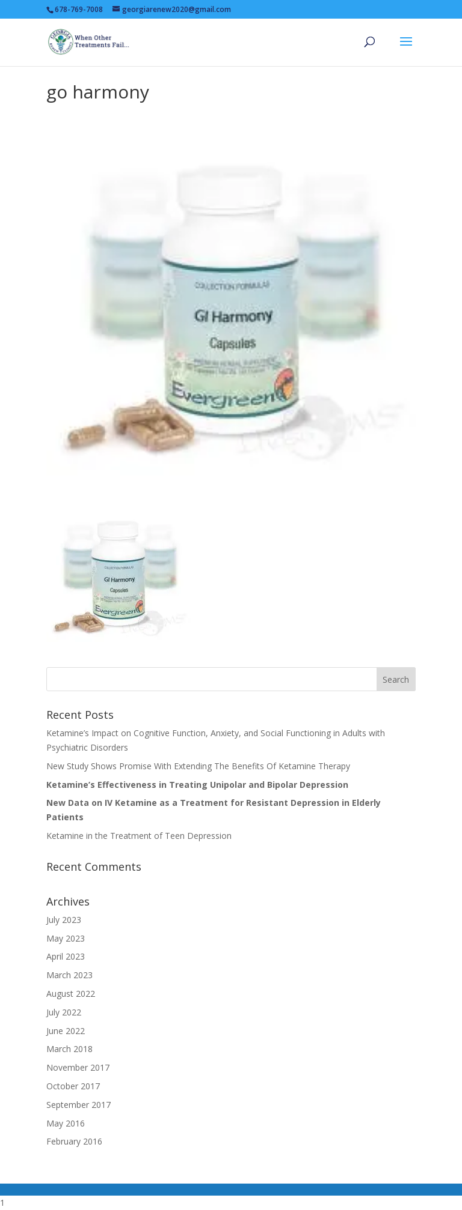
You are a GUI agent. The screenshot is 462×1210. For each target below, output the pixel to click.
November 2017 (77, 1067)
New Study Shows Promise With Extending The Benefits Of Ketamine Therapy (198, 766)
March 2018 (69, 1048)
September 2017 (78, 1104)
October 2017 (73, 1086)
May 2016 (65, 1123)
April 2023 (65, 956)
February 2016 (74, 1141)
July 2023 (63, 919)
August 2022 (70, 993)
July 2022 (63, 1012)
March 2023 (69, 975)
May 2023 (65, 938)
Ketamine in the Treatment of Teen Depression (139, 835)
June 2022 (65, 1030)
